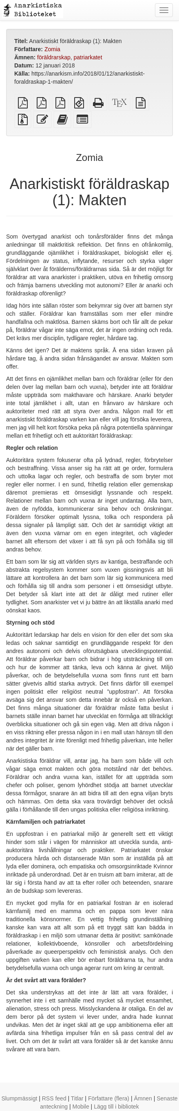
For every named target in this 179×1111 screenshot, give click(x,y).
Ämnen (143, 1098)
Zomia (52, 49)
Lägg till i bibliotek (116, 1106)
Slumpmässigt (19, 1098)
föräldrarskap (54, 57)
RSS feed (54, 1098)
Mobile (80, 1106)
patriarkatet (88, 57)
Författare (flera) (108, 1098)
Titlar (77, 1098)
